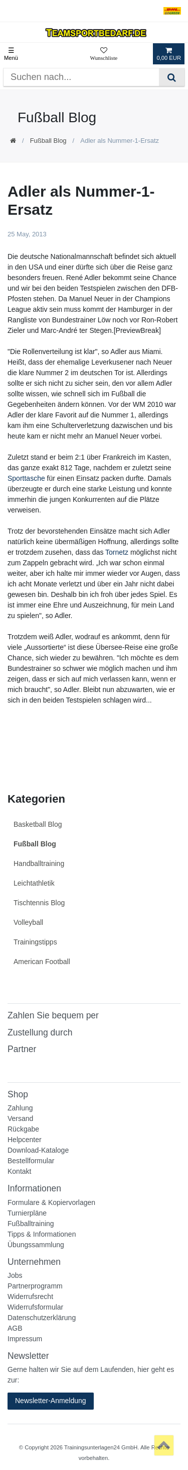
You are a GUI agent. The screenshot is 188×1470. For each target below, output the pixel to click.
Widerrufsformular (35, 1307)
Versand (20, 1118)
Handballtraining (39, 863)
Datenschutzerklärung (42, 1318)
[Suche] (171, 77)
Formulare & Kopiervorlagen (51, 1202)
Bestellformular (31, 1161)
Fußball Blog (48, 140)
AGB (15, 1328)
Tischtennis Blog (39, 903)
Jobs (15, 1275)
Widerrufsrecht (30, 1296)
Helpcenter (25, 1140)
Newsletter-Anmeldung (50, 1401)
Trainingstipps (35, 942)
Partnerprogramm (35, 1286)
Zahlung (20, 1108)
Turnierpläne (27, 1213)
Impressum (25, 1339)
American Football (42, 962)
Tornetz (116, 552)
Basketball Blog (38, 824)
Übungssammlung (36, 1245)
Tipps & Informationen (42, 1234)
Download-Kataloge (38, 1150)
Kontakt (19, 1171)
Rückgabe (23, 1129)
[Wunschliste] (103, 53)
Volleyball (28, 922)
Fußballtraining (31, 1224)
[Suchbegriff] (81, 77)
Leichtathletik (34, 883)
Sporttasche (26, 478)
